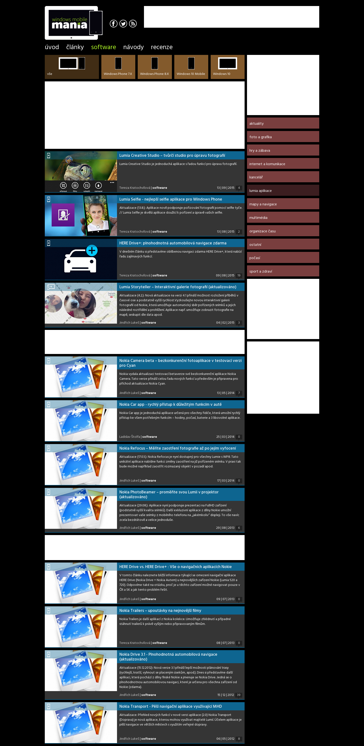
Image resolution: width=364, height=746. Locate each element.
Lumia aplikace (260, 191)
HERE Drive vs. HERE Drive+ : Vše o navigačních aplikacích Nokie (175, 567)
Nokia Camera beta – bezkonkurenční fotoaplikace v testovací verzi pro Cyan (180, 363)
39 (238, 695)
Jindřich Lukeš (129, 323)
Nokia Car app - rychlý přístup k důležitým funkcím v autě (170, 404)
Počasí (254, 258)
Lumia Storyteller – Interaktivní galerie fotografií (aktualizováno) (177, 287)
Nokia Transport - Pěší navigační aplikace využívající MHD (170, 706)
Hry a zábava (259, 151)
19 (238, 275)
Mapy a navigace (263, 204)
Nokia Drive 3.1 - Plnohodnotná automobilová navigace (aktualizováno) (168, 657)
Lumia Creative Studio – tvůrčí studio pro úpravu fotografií (172, 155)
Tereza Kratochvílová (134, 188)
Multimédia (258, 218)
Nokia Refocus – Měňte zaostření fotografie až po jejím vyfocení (177, 448)
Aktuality (256, 124)
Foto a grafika (260, 137)
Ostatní (255, 245)
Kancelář (256, 177)
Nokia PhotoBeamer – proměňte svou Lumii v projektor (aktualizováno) (169, 494)
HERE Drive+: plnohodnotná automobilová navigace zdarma (173, 243)
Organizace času (262, 231)
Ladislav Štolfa (129, 437)
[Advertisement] (263, 13)
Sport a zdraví (260, 271)
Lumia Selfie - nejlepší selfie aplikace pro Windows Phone (170, 199)
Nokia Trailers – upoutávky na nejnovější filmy (160, 611)
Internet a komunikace (267, 164)
